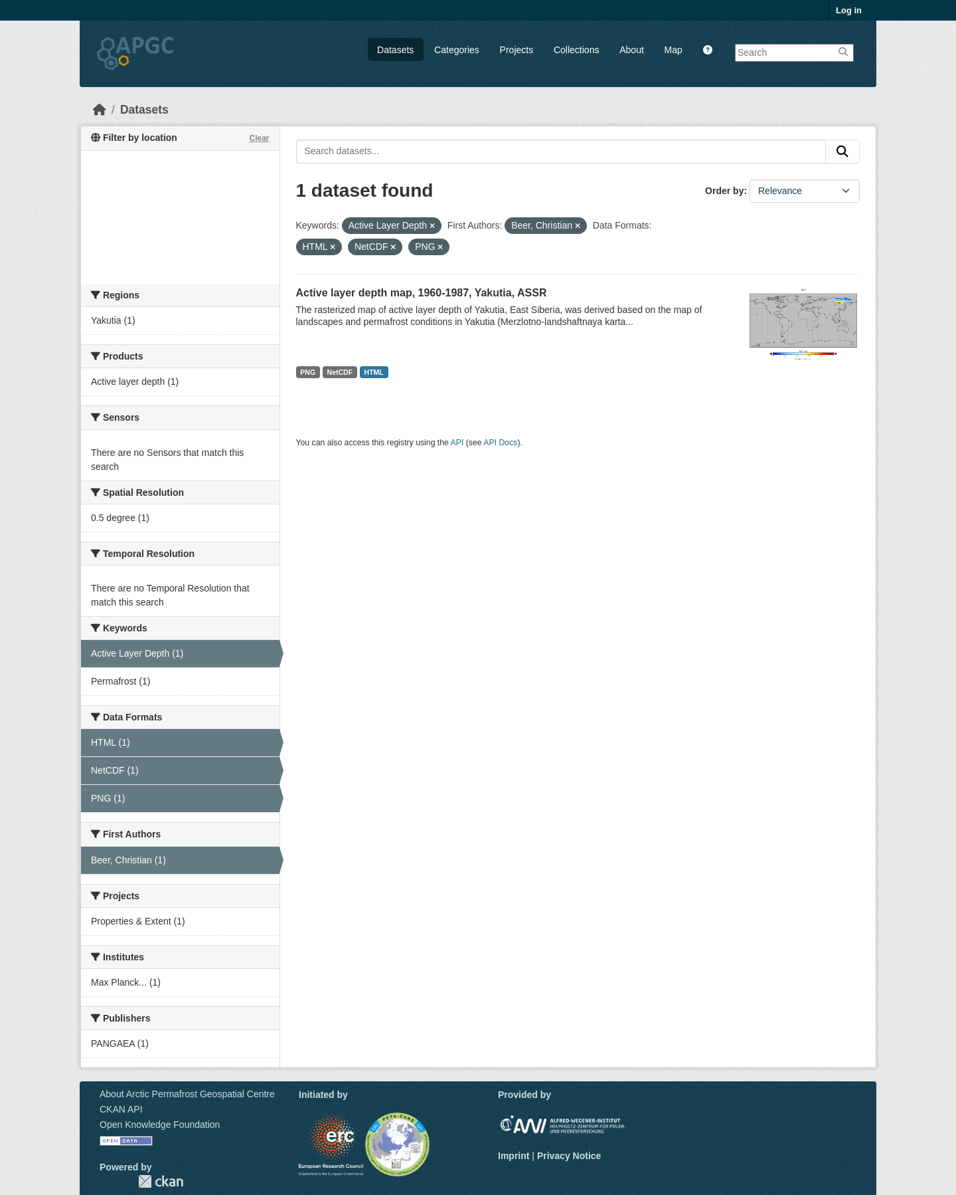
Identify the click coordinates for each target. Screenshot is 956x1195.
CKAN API (121, 1109)
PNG (307, 372)
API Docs (500, 442)
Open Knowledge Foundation (160, 1124)
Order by (724, 190)
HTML (374, 372)
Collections (576, 50)
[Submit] (842, 151)
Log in (849, 10)
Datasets (395, 50)
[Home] (99, 109)
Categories (456, 50)
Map (673, 50)
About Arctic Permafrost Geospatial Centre (187, 1094)
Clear (259, 138)
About (631, 50)
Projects (517, 50)
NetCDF (340, 372)
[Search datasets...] (561, 151)
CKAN (160, 1181)
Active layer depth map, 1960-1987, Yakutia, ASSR (421, 292)
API (457, 442)
